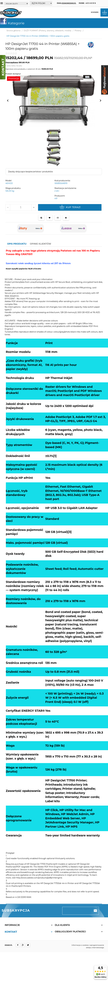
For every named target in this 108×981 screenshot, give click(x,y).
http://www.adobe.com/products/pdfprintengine (39, 878)
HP (55, 198)
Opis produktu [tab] (16, 244)
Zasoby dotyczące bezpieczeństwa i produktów (30, 171)
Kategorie (13, 23)
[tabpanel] (54, 575)
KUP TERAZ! (70, 207)
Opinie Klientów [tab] (40, 244)
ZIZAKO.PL (8, 945)
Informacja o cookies (80, 945)
